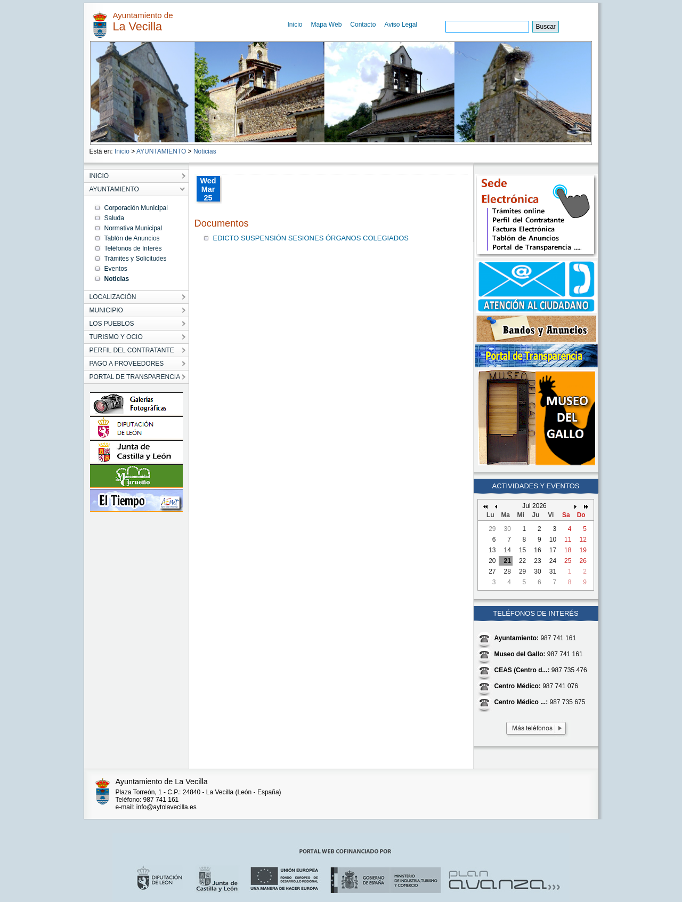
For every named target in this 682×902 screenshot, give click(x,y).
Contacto (363, 24)
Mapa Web (326, 24)
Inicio (295, 24)
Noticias (204, 151)
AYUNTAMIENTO (161, 151)
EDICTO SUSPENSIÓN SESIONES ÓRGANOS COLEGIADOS (311, 238)
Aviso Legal (400, 24)
